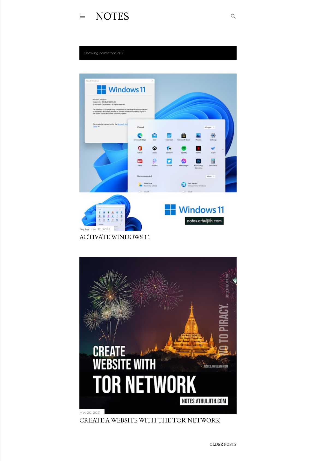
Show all (222, 53)
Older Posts (223, 444)
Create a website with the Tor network (149, 420)
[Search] (233, 15)
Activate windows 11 (115, 237)
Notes (112, 16)
